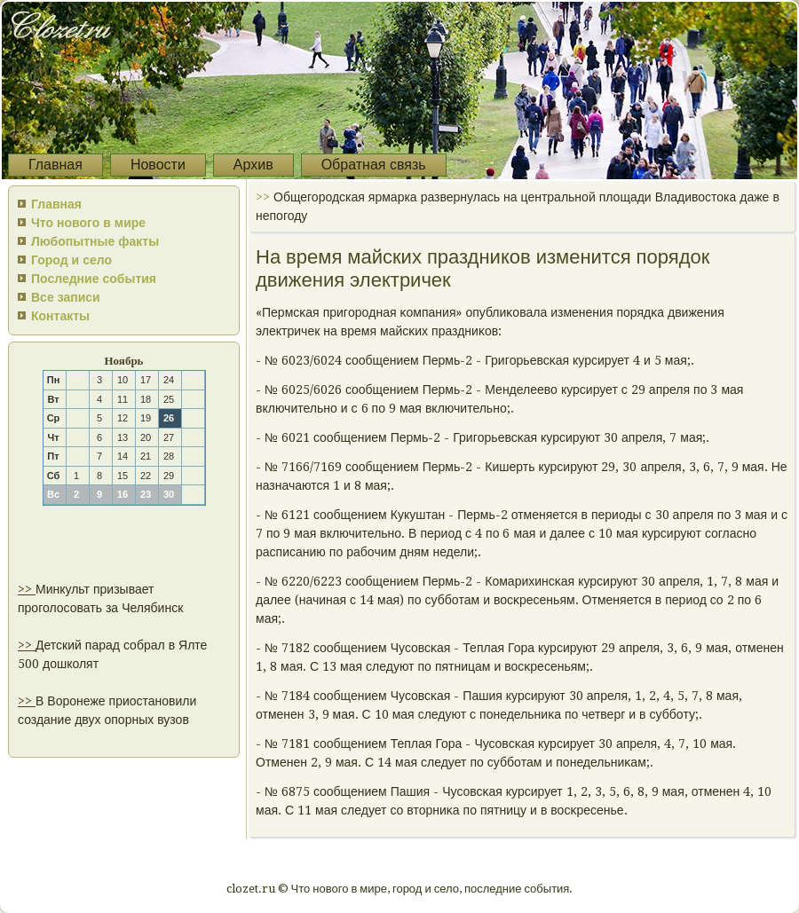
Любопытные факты (95, 241)
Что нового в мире (88, 223)
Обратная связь (373, 164)
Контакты (60, 316)
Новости (158, 164)
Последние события (93, 279)
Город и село (71, 260)
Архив (253, 164)
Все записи (65, 297)
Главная (55, 164)
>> (27, 589)
